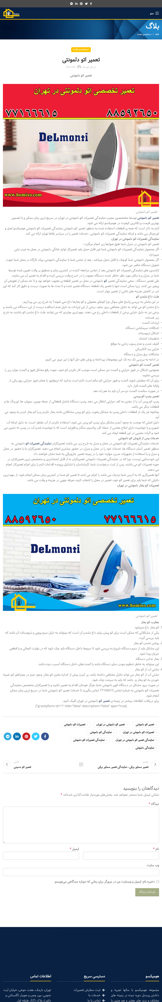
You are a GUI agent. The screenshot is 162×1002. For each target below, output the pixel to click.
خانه (157, 34)
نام (156, 851)
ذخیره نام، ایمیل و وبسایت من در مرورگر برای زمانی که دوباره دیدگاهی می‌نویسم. (104, 883)
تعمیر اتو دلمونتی (145, 724)
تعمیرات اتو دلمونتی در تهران (138, 732)
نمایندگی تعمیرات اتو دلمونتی (88, 740)
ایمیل (74, 851)
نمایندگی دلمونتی (144, 748)
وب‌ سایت (153, 867)
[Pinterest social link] (81, 3)
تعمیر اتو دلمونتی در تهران (110, 724)
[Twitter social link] (86, 3)
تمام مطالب (81, 765)
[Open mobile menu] (154, 13)
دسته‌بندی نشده (144, 34)
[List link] (81, 992)
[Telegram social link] (71, 3)
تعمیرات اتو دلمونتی (74, 724)
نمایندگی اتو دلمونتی (101, 732)
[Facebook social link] (91, 3)
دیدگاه (154, 806)
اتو (106, 280)
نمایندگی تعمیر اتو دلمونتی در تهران (135, 740)
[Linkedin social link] (76, 3)
